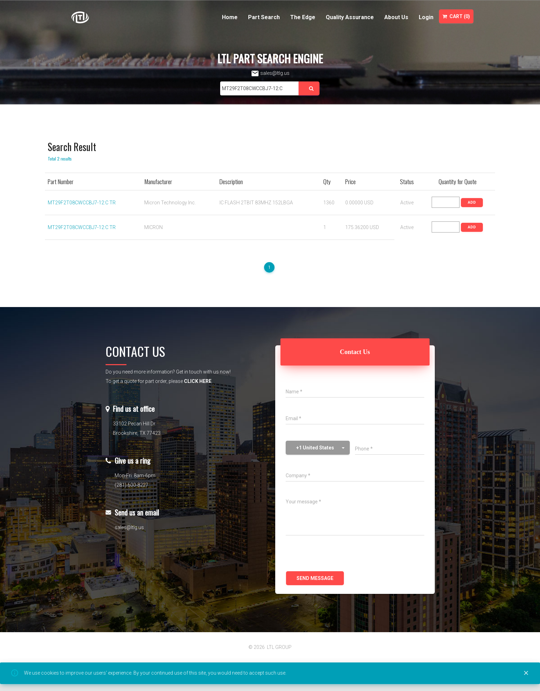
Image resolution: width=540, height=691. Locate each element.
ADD (472, 202)
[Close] (526, 673)
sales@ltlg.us (270, 73)
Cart (456, 16)
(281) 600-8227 (131, 485)
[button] (318, 448)
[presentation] (339, 554)
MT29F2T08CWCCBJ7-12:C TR (82, 202)
